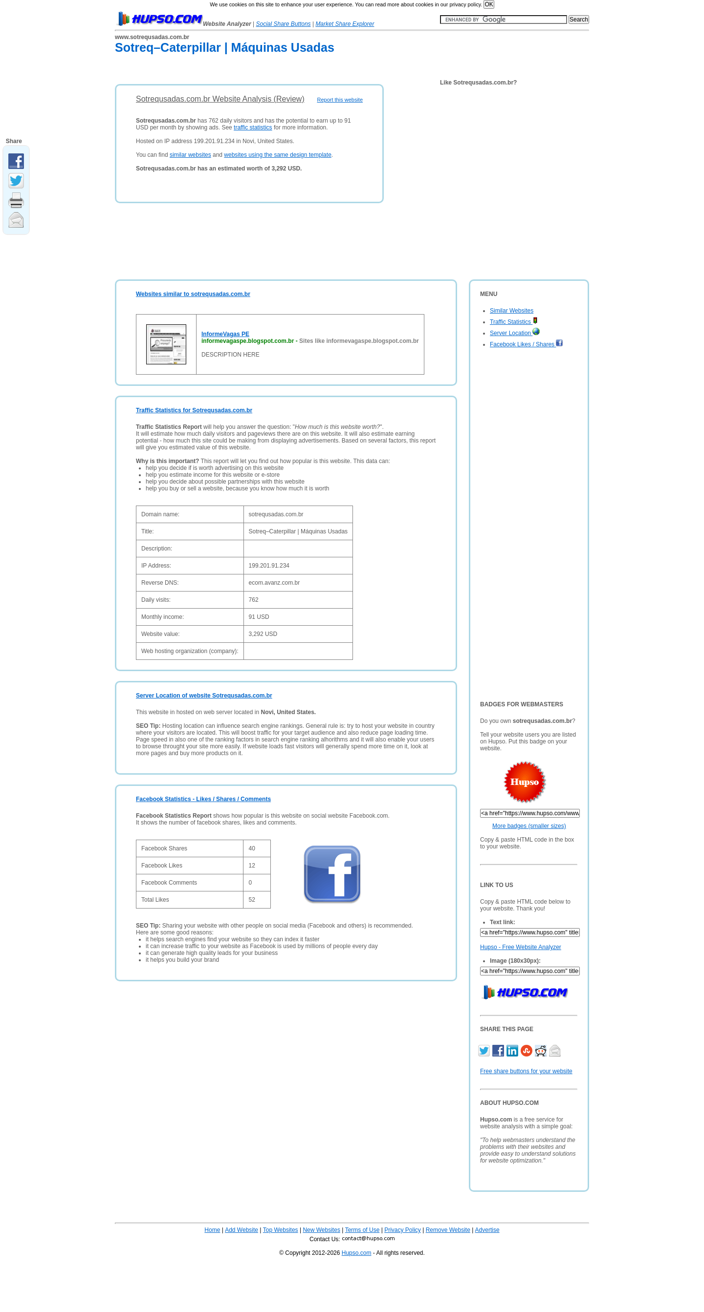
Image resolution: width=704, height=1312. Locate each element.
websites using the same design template (277, 154)
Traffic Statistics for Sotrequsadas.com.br (194, 410)
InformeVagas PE (225, 334)
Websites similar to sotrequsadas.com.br (193, 294)
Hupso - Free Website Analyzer (520, 947)
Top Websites (280, 1230)
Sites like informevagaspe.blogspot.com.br (359, 341)
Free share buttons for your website (526, 1071)
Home (212, 1230)
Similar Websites (511, 310)
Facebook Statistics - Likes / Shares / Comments (203, 799)
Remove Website (448, 1230)
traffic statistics (253, 127)
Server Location (515, 333)
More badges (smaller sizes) (529, 826)
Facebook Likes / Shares (526, 344)
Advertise (487, 1230)
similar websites (190, 154)
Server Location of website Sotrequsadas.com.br (204, 695)
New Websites (321, 1230)
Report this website (340, 100)
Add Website (241, 1230)
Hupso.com (357, 1252)
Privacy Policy (402, 1230)
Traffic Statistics (514, 321)
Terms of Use (362, 1230)
